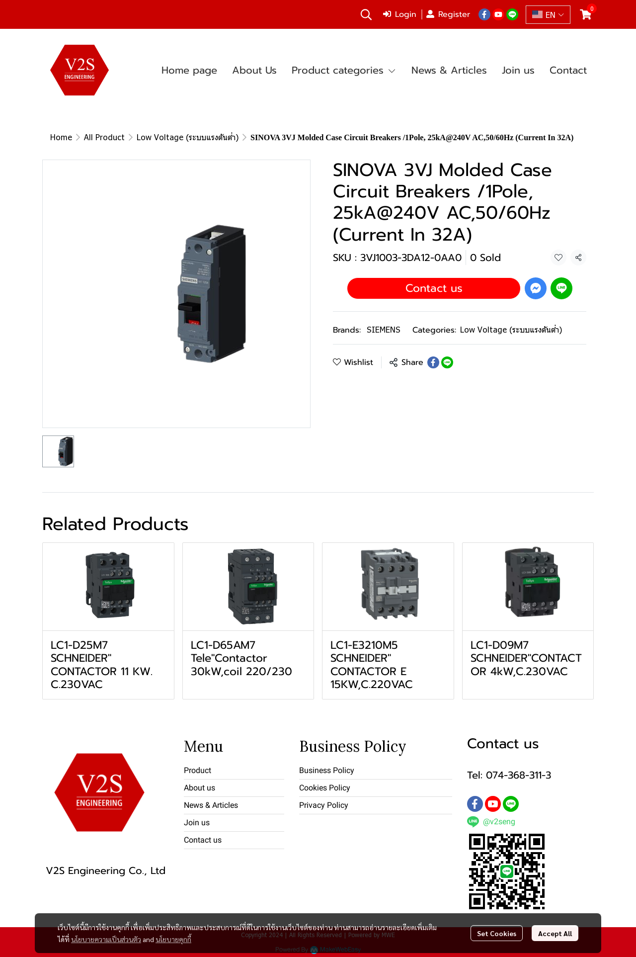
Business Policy (326, 770)
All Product (104, 137)
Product (197, 770)
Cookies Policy (324, 787)
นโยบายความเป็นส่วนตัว (106, 939)
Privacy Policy (323, 805)
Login (399, 14)
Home (61, 137)
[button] (366, 14)
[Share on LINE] (447, 362)
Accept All (555, 933)
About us (199, 787)
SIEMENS (383, 329)
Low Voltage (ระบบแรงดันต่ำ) (187, 137)
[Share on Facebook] (433, 362)
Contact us (434, 288)
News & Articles (211, 805)
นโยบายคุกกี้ (173, 939)
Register (448, 14)
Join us (197, 822)
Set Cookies (496, 933)
